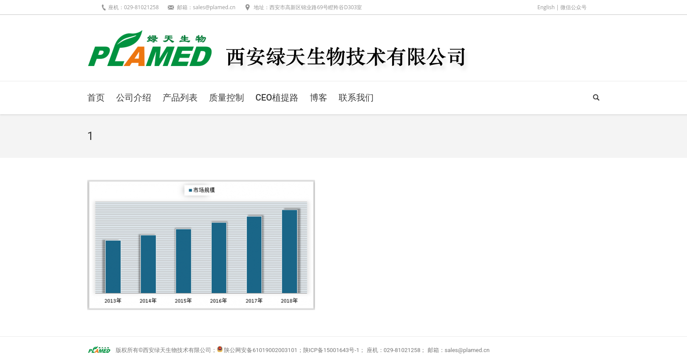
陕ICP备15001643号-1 (331, 350)
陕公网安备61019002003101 (260, 350)
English (546, 7)
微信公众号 (573, 7)
